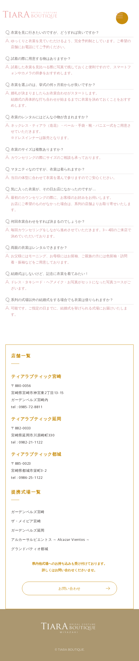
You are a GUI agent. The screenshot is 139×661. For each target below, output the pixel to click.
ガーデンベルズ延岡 (28, 530)
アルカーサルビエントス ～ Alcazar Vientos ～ (50, 539)
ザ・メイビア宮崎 (26, 521)
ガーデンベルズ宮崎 (28, 511)
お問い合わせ (69, 588)
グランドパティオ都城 (29, 548)
